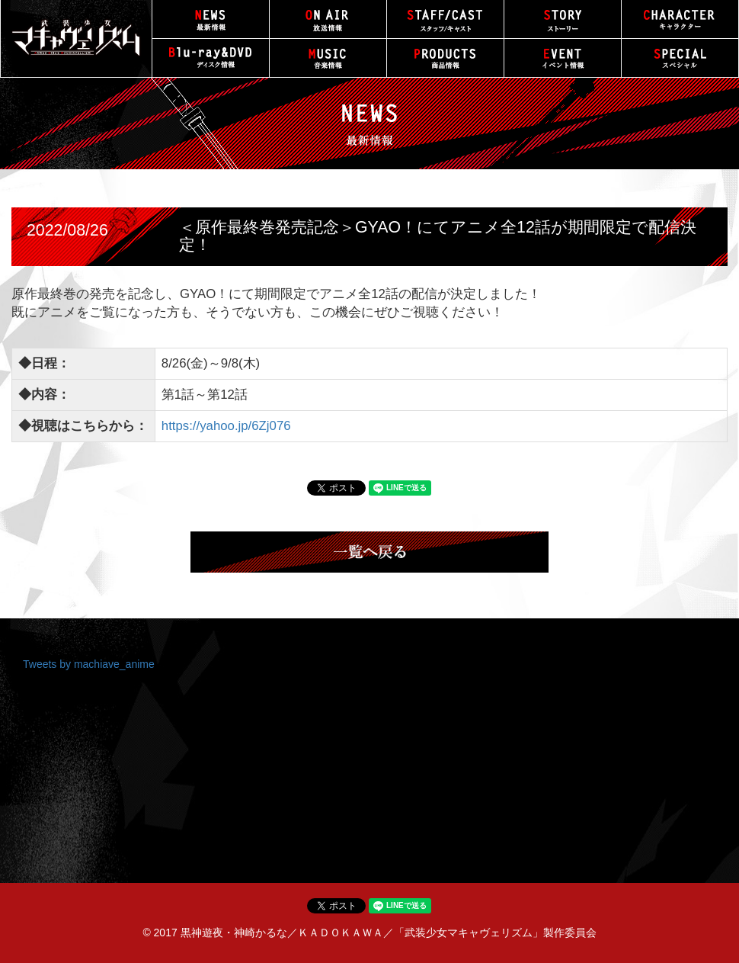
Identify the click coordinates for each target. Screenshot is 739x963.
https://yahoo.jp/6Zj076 (226, 426)
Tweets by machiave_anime (89, 664)
